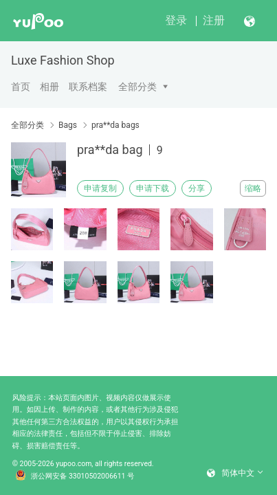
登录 (176, 20)
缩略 (253, 188)
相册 (49, 86)
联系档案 (88, 86)
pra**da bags (115, 125)
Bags (67, 125)
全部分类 (137, 86)
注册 (214, 20)
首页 (20, 86)
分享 (196, 188)
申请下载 (152, 188)
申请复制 (100, 188)
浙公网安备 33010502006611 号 (75, 476)
